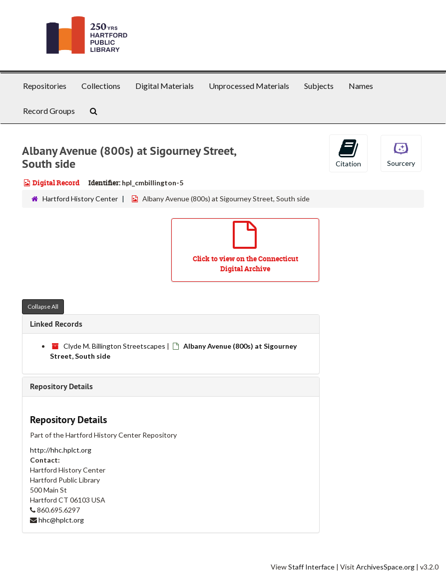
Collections (100, 85)
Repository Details (61, 386)
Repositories (44, 85)
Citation (348, 153)
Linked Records (56, 324)
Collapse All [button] (42, 306)
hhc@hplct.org (61, 520)
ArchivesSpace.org (385, 567)
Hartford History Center (80, 198)
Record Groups (49, 110)
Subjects (319, 85)
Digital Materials (164, 85)
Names (361, 85)
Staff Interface (311, 567)
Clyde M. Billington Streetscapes (114, 346)
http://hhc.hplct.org (60, 450)
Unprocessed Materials (249, 85)
